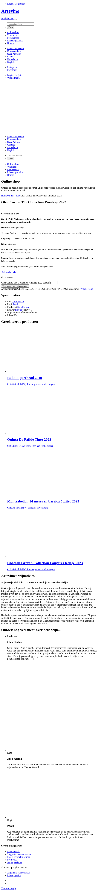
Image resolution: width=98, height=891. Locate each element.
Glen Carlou (23, 307)
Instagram (12, 67)
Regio (10, 304)
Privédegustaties (15, 40)
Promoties (12, 859)
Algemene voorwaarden (18, 872)
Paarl (15, 304)
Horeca (10, 43)
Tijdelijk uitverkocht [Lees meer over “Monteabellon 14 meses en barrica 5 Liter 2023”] (38, 507)
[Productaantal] (53, 282)
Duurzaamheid (14, 51)
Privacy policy (14, 875)
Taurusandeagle (8, 888)
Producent (12, 307)
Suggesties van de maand (19, 854)
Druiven (11, 309)
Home (4, 195)
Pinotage (19, 309)
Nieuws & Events (15, 48)
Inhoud (10, 315)
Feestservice (13, 38)
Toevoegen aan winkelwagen (15, 286)
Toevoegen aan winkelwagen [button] (41, 384)
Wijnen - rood (13, 195)
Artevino (10, 11)
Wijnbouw (12, 312)
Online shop (13, 32)
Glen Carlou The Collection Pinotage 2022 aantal (25, 282)
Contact (11, 56)
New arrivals (13, 851)
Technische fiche (8, 272)
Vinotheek (12, 35)
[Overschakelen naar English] (11, 62)
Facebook (12, 70)
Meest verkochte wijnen (18, 857)
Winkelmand (7, 18)
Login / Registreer (16, 3)
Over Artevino (14, 54)
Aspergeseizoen (14, 862)
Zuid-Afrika (18, 301)
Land (9, 301)
